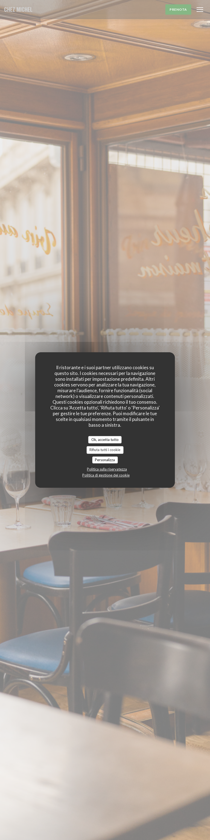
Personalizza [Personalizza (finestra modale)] (105, 460)
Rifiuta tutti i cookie (104, 450)
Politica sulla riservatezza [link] (107, 469)
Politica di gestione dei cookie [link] (106, 475)
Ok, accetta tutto (105, 439)
